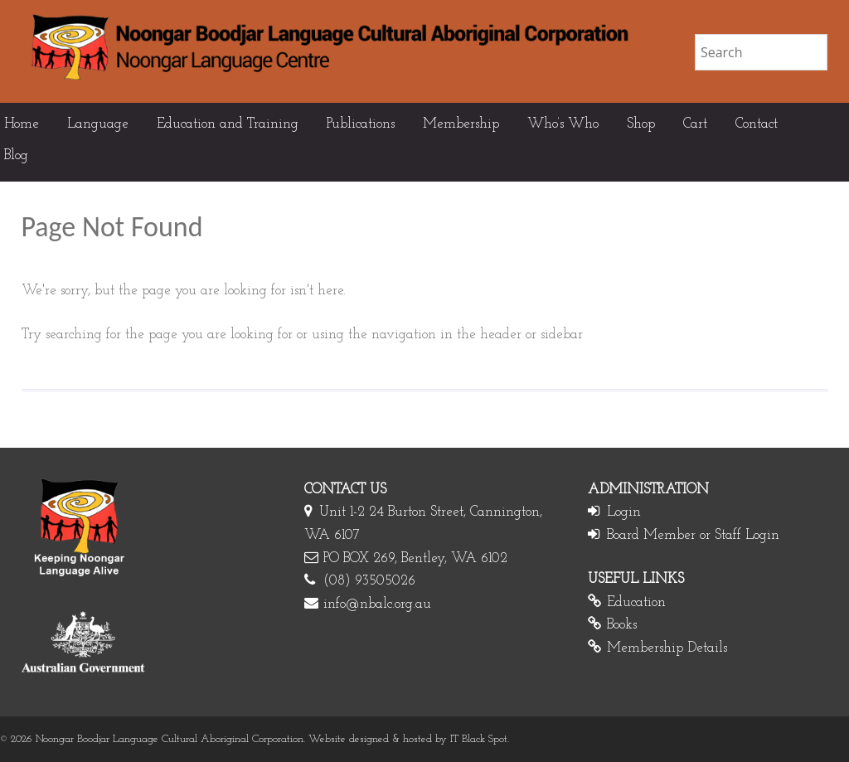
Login (624, 512)
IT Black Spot (478, 739)
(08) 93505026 (369, 581)
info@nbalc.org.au (377, 604)
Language (98, 124)
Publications (361, 124)
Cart (695, 124)
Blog (16, 155)
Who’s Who (563, 124)
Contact (756, 124)
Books (622, 625)
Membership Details (667, 648)
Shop (641, 124)
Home (21, 124)
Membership (461, 124)
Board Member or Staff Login (693, 535)
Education (636, 602)
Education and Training (227, 124)
